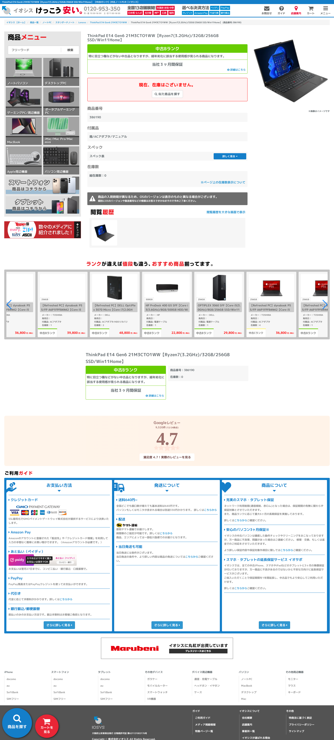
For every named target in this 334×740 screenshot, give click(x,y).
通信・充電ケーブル (205, 679)
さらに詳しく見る (59, 625)
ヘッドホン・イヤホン (207, 685)
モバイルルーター (157, 685)
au (8, 685)
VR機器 (151, 699)
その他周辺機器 (295, 672)
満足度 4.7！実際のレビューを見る (167, 457)
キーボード (294, 692)
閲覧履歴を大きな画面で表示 (226, 212)
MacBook (246, 685)
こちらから (66, 599)
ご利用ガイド (202, 718)
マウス (292, 685)
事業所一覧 (248, 731)
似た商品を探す (167, 94)
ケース (198, 692)
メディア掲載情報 (205, 724)
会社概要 (247, 718)
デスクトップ (248, 692)
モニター (293, 679)
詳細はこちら (236, 69)
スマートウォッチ (157, 692)
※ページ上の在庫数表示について (223, 182)
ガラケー (152, 679)
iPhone (8, 672)
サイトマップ (296, 731)
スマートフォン (60, 672)
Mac (243, 699)
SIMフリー (13, 699)
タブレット (104, 672)
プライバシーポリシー (301, 724)
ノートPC (246, 679)
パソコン (244, 672)
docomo (11, 679)
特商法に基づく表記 (300, 718)
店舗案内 (247, 724)
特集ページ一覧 (204, 731)
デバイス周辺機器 (202, 672)
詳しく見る (230, 156)
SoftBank (12, 692)
